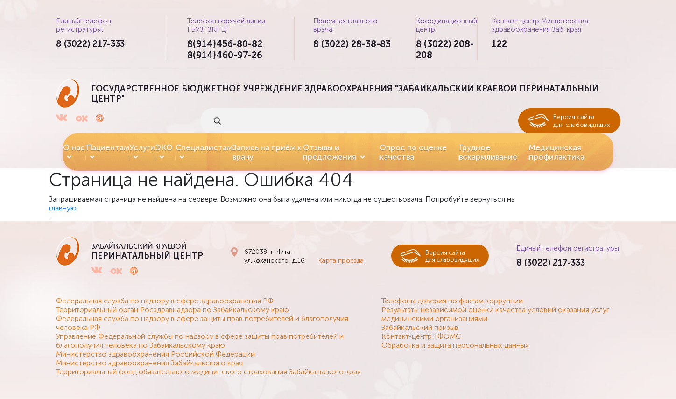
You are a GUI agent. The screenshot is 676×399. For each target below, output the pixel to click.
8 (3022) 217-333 (92, 43)
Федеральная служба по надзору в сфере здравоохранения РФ (165, 300)
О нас (74, 147)
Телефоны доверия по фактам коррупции (452, 300)
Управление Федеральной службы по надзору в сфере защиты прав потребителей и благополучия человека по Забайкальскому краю (200, 341)
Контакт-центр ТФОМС (421, 336)
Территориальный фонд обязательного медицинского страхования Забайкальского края (208, 371)
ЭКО (164, 147)
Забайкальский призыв (419, 327)
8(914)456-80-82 (224, 43)
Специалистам (204, 147)
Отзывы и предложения (329, 152)
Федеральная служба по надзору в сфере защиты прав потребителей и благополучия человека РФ (202, 323)
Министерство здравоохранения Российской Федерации (155, 354)
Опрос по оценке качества (413, 152)
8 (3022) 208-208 (445, 49)
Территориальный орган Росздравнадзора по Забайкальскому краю (172, 309)
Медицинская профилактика (556, 152)
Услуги (142, 147)
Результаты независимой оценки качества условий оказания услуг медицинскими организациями (495, 314)
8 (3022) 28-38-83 (352, 43)
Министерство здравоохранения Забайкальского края (149, 362)
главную (63, 207)
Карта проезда (338, 261)
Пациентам (107, 147)
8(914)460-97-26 (224, 55)
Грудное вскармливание (488, 152)
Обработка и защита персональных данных (455, 345)
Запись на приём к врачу (267, 152)
